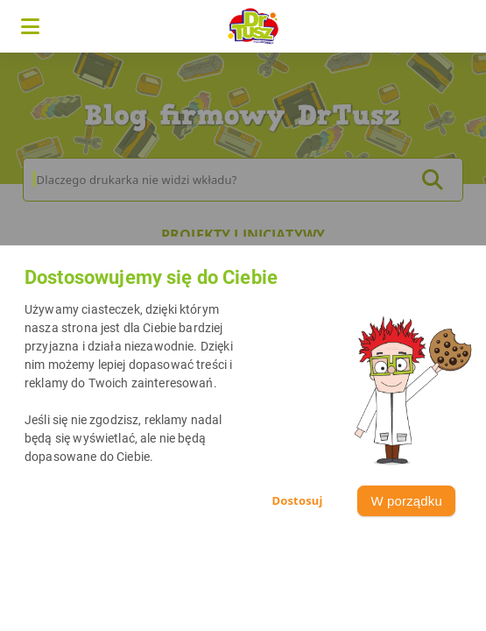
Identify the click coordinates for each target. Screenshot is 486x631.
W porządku (406, 500)
